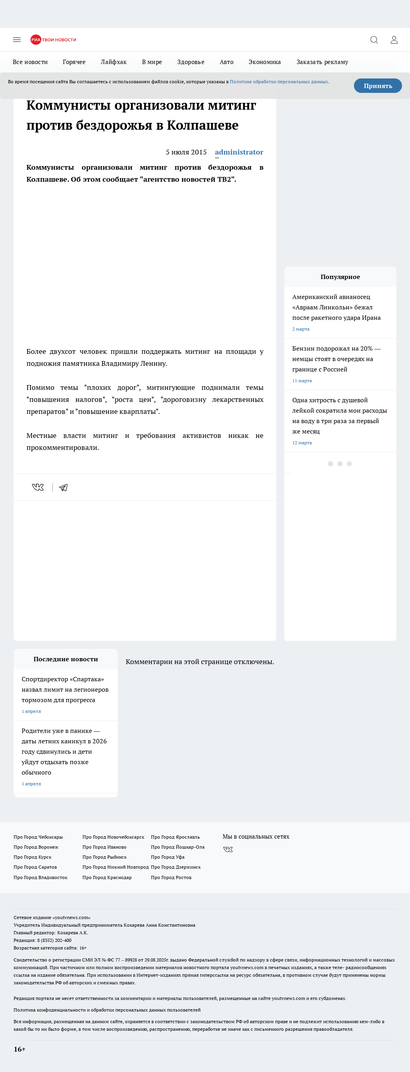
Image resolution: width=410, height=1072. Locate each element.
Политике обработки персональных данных (279, 81)
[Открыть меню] (16, 40)
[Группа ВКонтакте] (228, 849)
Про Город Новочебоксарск (113, 837)
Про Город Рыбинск (104, 857)
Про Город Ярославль (175, 837)
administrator (239, 152)
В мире (152, 62)
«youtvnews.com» (71, 917)
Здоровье (190, 62)
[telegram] (66, 487)
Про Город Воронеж (36, 847)
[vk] (39, 487)
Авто (226, 62)
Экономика (265, 62)
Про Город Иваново (104, 847)
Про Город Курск (32, 857)
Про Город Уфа (168, 857)
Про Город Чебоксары (38, 837)
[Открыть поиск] (374, 40)
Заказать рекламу (323, 62)
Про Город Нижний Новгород (115, 867)
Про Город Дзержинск (176, 867)
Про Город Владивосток (40, 877)
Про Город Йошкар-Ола (178, 847)
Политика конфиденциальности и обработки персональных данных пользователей (107, 1010)
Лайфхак (114, 62)
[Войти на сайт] (394, 40)
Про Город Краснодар (107, 877)
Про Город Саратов (35, 867)
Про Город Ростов (171, 877)
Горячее (74, 62)
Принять (378, 86)
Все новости (30, 62)
